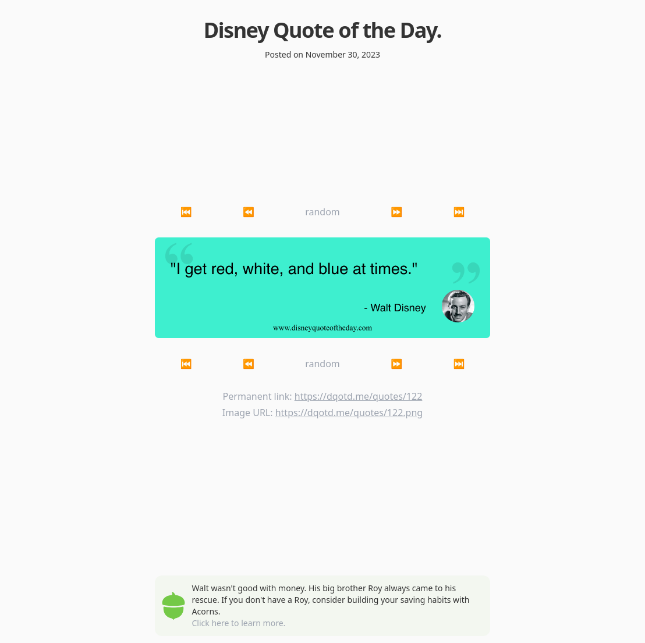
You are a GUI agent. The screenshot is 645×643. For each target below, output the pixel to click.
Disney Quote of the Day (320, 30)
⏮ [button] (186, 211)
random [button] (322, 211)
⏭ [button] (459, 211)
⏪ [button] (248, 211)
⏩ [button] (396, 211)
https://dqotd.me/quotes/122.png (349, 412)
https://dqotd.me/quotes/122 (359, 396)
